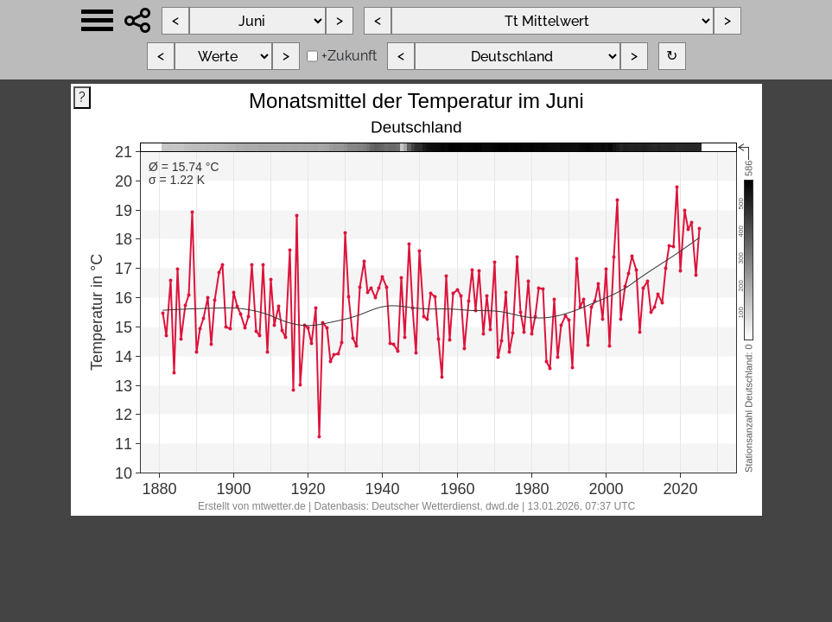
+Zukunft (349, 56)
